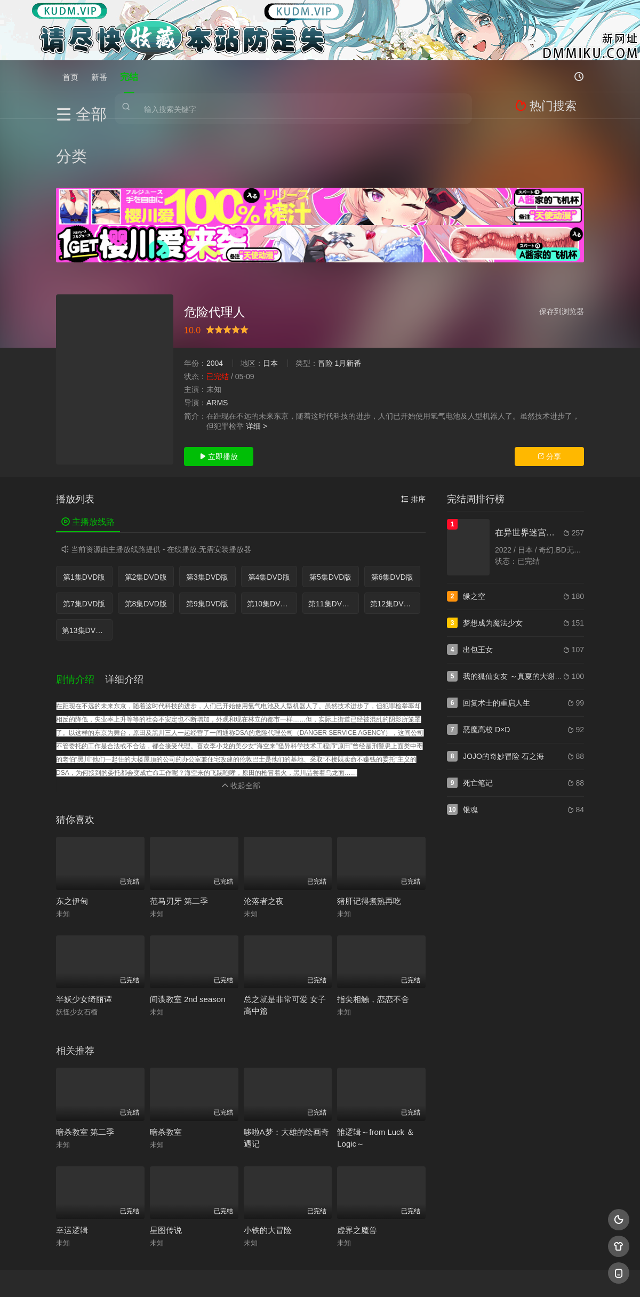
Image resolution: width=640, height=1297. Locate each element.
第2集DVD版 (146, 519)
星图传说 (166, 1162)
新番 (99, 76)
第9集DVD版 (207, 545)
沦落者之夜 (264, 833)
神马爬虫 (277, 1276)
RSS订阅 (191, 1276)
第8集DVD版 (146, 545)
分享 (549, 398)
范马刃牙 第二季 (179, 833)
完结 (129, 76)
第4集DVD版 (269, 519)
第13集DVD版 (85, 572)
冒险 (325, 305)
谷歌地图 (406, 1276)
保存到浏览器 (561, 253)
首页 (70, 76)
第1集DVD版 (84, 519)
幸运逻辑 (72, 1162)
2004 (214, 305)
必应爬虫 (449, 1276)
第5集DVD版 (330, 519)
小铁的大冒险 (268, 1162)
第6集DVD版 (392, 519)
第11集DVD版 (331, 545)
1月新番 (347, 305)
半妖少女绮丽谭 (84, 931)
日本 (270, 305)
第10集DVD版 (270, 545)
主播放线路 (88, 463)
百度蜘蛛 (234, 1276)
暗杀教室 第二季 (85, 1064)
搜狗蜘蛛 (320, 1276)
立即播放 (218, 398)
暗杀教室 (166, 1064)
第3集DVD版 (207, 519)
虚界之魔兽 (357, 1162)
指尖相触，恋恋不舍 (373, 931)
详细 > (256, 368)
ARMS (217, 344)
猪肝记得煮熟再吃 (369, 833)
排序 (413, 441)
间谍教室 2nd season (188, 931)
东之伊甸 (72, 833)
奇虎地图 (363, 1276)
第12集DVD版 (393, 545)
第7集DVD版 (84, 545)
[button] (80, 616)
